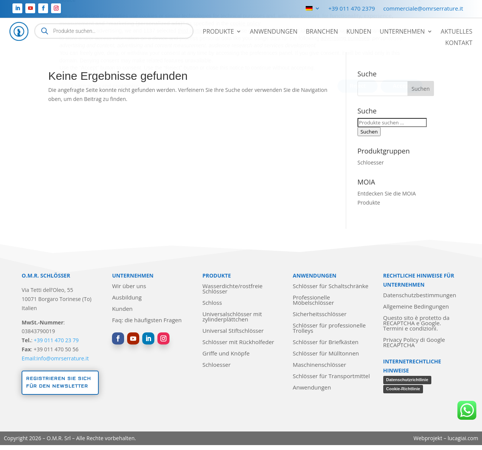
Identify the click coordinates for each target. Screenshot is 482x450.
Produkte (218, 32)
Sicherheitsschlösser (320, 314)
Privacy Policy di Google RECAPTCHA (414, 343)
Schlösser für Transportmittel (331, 376)
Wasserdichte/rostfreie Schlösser (232, 289)
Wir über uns (129, 286)
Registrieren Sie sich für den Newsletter (58, 382)
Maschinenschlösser (319, 365)
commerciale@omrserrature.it (423, 9)
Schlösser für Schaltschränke (330, 286)
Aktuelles (457, 32)
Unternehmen (401, 32)
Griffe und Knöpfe (226, 354)
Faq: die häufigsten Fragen (147, 320)
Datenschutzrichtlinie (407, 379)
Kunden (358, 32)
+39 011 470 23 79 (56, 340)
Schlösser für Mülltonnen (326, 354)
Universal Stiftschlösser (233, 331)
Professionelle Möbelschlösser (313, 300)
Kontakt (459, 43)
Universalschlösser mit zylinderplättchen (232, 317)
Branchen (322, 32)
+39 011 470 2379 (351, 9)
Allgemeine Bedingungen (416, 307)
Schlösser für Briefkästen (326, 342)
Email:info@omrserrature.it (55, 358)
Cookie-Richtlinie (403, 388)
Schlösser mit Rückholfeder (238, 342)
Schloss (212, 303)
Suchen (369, 131)
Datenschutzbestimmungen (419, 295)
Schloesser (371, 162)
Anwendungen (273, 32)
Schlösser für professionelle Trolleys (329, 328)
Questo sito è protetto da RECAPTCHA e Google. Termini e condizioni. (416, 323)
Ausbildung (126, 298)
